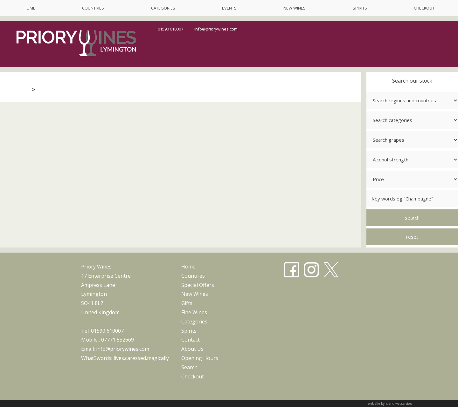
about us (192, 348)
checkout (424, 8)
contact (190, 339)
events (229, 8)
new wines (294, 8)
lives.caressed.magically (141, 358)
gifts (186, 303)
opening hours (199, 358)
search (189, 367)
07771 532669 (117, 339)
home (29, 8)
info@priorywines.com (216, 29)
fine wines (194, 312)
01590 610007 (170, 29)
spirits (360, 8)
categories (163, 8)
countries (93, 8)
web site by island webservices (390, 403)
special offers (197, 285)
